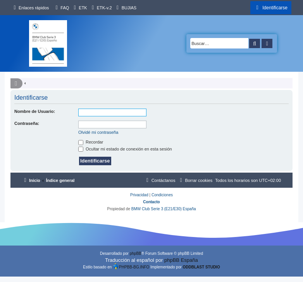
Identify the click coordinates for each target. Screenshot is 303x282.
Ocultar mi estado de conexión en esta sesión (125, 149)
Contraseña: (26, 123)
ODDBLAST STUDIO (201, 267)
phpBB (135, 253)
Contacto (151, 202)
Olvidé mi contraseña (98, 132)
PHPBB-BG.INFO (131, 266)
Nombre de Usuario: (34, 111)
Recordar (90, 142)
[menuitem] (61, 7)
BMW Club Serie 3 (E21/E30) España (163, 209)
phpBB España (181, 260)
